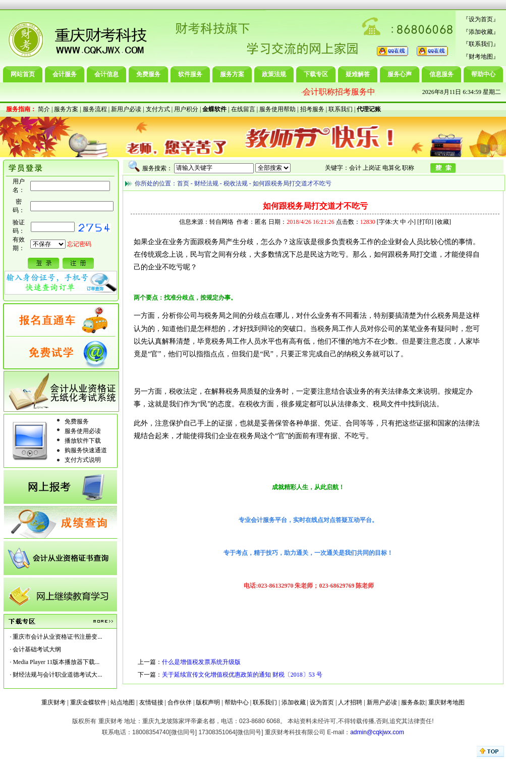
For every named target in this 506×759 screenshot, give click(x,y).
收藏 (443, 221)
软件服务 (190, 74)
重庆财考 (53, 702)
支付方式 (158, 109)
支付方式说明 (83, 459)
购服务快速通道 (86, 450)
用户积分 (186, 109)
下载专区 (316, 74)
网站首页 (23, 74)
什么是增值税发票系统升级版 (201, 662)
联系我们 (481, 44)
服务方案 (232, 74)
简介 (44, 109)
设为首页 (481, 19)
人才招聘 (350, 702)
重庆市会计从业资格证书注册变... (57, 636)
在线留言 (243, 109)
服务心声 (399, 74)
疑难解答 (358, 74)
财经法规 (206, 183)
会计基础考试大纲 (37, 649)
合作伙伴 (179, 702)
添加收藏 (481, 31)
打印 (425, 221)
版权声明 (208, 702)
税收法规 (235, 183)
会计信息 (106, 74)
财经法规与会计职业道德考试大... (57, 674)
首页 (183, 183)
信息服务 (441, 74)
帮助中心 (483, 74)
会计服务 (64, 74)
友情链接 (151, 702)
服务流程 (95, 109)
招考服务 (312, 109)
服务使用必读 (83, 431)
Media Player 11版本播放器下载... (56, 662)
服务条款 (413, 702)
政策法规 (274, 74)
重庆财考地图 (446, 702)
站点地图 (122, 702)
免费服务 (148, 74)
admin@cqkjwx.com (377, 732)
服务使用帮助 (277, 109)
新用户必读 (126, 109)
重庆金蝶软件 (88, 702)
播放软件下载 (83, 440)
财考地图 (481, 56)
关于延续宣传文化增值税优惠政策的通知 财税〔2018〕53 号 (242, 674)
